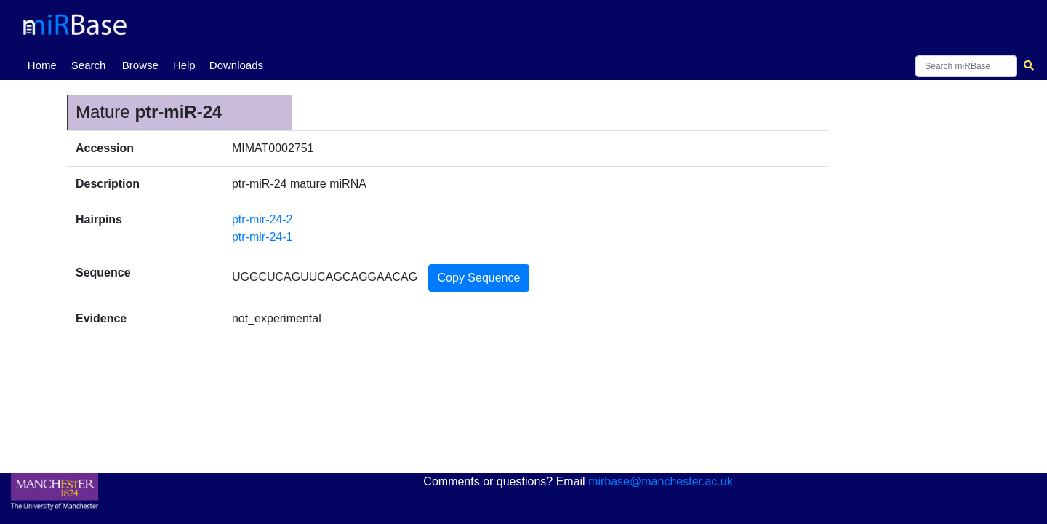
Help (184, 65)
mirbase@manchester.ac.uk (660, 481)
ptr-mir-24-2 (262, 219)
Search (88, 65)
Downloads (236, 65)
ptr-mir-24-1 (262, 237)
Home (45, 64)
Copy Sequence (479, 277)
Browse (140, 65)
